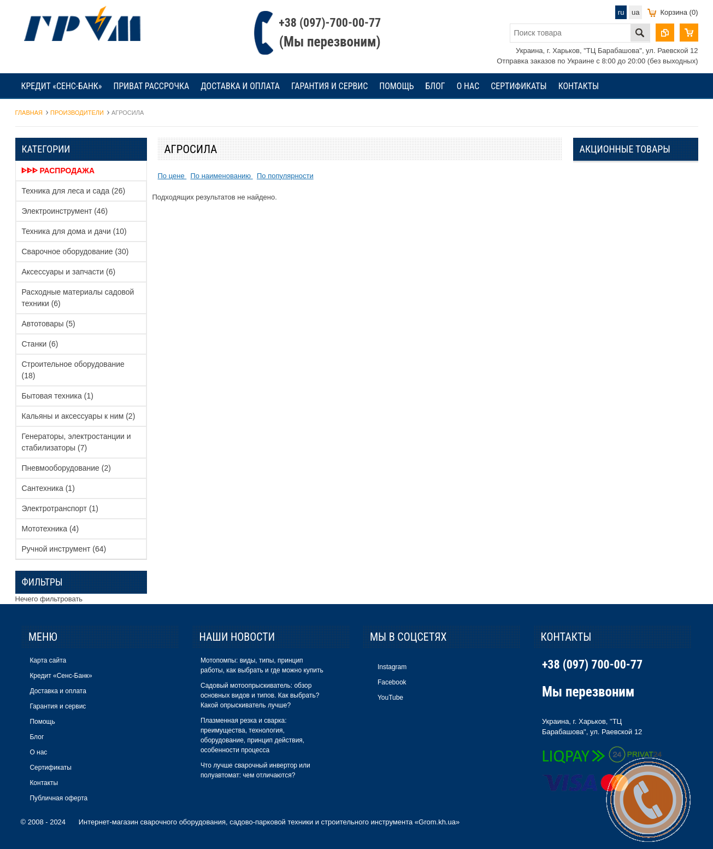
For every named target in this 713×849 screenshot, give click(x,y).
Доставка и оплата (240, 86)
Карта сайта (48, 660)
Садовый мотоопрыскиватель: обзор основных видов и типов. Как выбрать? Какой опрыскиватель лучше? (260, 695)
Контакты (578, 86)
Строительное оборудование (73, 370)
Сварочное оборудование (75, 251)
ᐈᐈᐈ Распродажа (58, 170)
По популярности (285, 176)
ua (635, 12)
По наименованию (221, 176)
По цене (172, 176)
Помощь (396, 86)
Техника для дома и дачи (74, 231)
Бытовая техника (57, 395)
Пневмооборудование (66, 468)
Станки (40, 343)
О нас (468, 86)
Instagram (392, 667)
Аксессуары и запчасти (69, 271)
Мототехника (50, 528)
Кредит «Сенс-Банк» (61, 86)
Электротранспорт (60, 508)
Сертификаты (519, 86)
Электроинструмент (65, 211)
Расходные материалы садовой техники (78, 298)
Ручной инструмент (64, 548)
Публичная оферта (58, 798)
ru (621, 12)
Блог (435, 86)
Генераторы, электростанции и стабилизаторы (76, 442)
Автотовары (48, 323)
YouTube (390, 697)
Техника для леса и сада (74, 190)
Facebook (392, 682)
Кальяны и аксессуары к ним (78, 416)
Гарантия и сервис (329, 86)
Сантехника (48, 488)
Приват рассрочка (152, 86)
